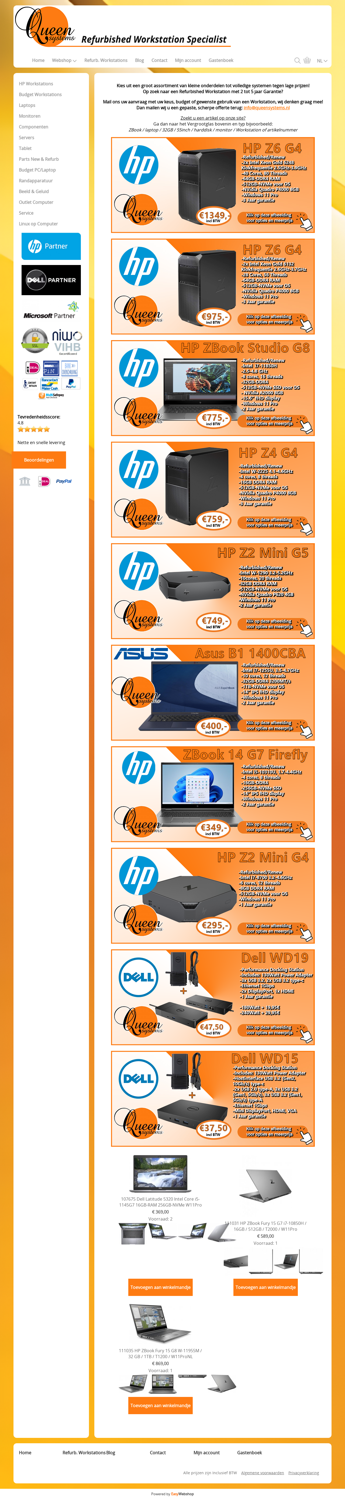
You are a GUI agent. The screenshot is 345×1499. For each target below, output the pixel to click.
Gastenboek (221, 60)
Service (26, 213)
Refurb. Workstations (105, 60)
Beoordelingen (39, 460)
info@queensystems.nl (267, 108)
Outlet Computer (36, 202)
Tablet (25, 148)
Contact (159, 60)
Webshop (64, 60)
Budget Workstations (40, 94)
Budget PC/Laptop (37, 170)
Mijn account (188, 60)
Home (38, 60)
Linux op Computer (38, 224)
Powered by (172, 1493)
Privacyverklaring (303, 1472)
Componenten (33, 127)
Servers (26, 138)
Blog (139, 60)
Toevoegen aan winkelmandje (160, 1287)
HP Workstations (36, 84)
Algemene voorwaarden (262, 1472)
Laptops (27, 105)
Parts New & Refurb (39, 159)
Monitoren (29, 116)
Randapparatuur (36, 181)
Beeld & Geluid (34, 191)
